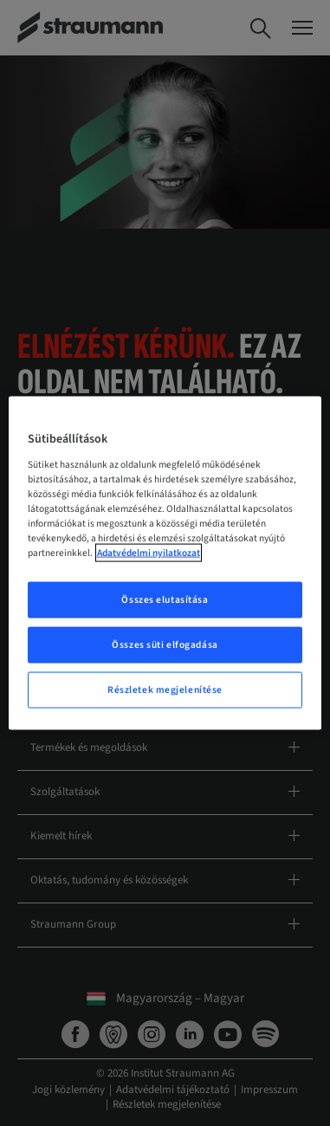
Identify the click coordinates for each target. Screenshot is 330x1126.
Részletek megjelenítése (165, 689)
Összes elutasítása (164, 599)
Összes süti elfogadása (165, 644)
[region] (165, 563)
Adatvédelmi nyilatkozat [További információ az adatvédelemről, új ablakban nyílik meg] (148, 553)
